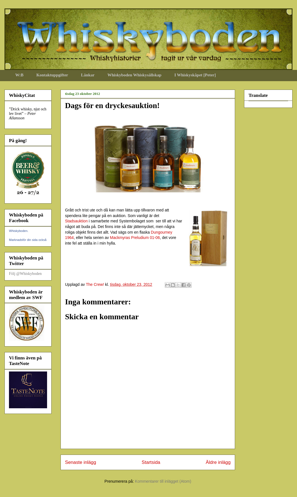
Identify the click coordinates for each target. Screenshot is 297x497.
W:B (19, 75)
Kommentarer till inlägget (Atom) (163, 481)
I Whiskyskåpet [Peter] (195, 75)
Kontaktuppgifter (52, 75)
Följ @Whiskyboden (25, 274)
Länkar (87, 75)
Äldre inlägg (218, 462)
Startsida (151, 462)
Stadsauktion (76, 221)
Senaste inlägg (80, 462)
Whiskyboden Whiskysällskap (134, 75)
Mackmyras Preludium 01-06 (135, 237)
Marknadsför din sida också (28, 239)
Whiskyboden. (18, 230)
